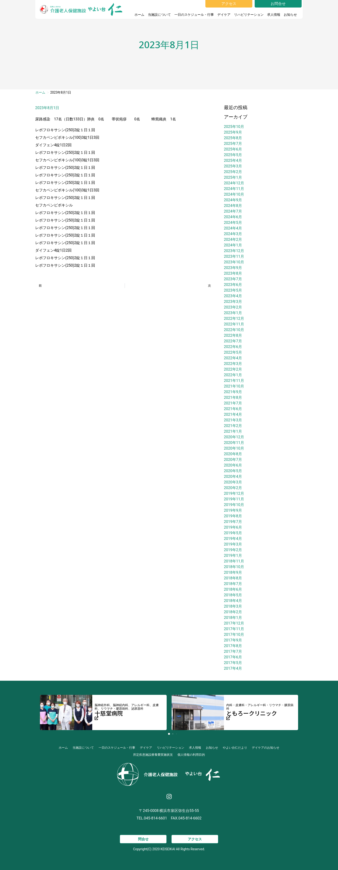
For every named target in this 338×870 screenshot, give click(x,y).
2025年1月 (233, 177)
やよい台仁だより (235, 747)
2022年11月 (234, 324)
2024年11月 (234, 188)
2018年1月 (233, 617)
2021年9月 (233, 392)
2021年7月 (233, 403)
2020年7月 (233, 459)
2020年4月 (233, 476)
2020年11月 (234, 442)
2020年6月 (233, 465)
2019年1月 (233, 555)
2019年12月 (234, 493)
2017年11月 (234, 629)
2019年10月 (234, 504)
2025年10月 (234, 126)
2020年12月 (234, 437)
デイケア (223, 14)
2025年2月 (233, 172)
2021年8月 (233, 397)
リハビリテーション (249, 14)
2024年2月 (233, 239)
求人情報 (273, 14)
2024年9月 (233, 200)
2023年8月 (233, 273)
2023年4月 (233, 296)
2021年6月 (233, 409)
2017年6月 (233, 657)
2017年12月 (234, 623)
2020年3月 (233, 482)
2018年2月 (233, 612)
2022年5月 (233, 352)
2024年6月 (233, 217)
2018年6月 (233, 589)
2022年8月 (233, 335)
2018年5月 (233, 595)
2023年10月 (234, 262)
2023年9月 (233, 267)
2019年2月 (233, 550)
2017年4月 (233, 668)
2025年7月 (233, 143)
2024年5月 (233, 222)
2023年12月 (234, 251)
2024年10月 (234, 194)
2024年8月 (233, 205)
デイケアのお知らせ (265, 747)
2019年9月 (233, 510)
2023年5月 (233, 290)
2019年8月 (233, 516)
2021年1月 (233, 431)
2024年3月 (233, 234)
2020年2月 (233, 488)
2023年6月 (233, 284)
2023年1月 (233, 313)
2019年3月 (233, 544)
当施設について (159, 14)
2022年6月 (233, 346)
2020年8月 (233, 454)
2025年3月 (233, 166)
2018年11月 (234, 561)
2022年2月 (233, 369)
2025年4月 (233, 160)
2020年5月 (233, 471)
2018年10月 (234, 567)
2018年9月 (233, 572)
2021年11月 (234, 380)
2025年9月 (233, 132)
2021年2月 (233, 425)
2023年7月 (233, 279)
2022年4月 (233, 358)
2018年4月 (233, 600)
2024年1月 (233, 245)
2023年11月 (234, 256)
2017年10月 (234, 634)
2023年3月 (233, 301)
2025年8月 (233, 138)
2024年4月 (233, 228)
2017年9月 (233, 640)
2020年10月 (234, 448)
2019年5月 (233, 533)
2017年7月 (233, 651)
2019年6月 (233, 527)
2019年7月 (233, 521)
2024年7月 (233, 211)
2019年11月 (234, 499)
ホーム (139, 14)
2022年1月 (233, 375)
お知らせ (291, 14)
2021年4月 (233, 414)
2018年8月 (233, 578)
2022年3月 (233, 363)
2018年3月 (233, 606)
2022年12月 (234, 318)
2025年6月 (233, 149)
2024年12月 (234, 183)
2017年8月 (233, 646)
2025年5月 (233, 155)
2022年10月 (234, 330)
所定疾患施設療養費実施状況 (153, 754)
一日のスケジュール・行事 (194, 14)
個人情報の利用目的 (191, 754)
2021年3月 (233, 420)
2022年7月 (233, 341)
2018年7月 (233, 583)
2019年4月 (233, 538)
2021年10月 (234, 386)
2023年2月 (233, 307)
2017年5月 (233, 662)
